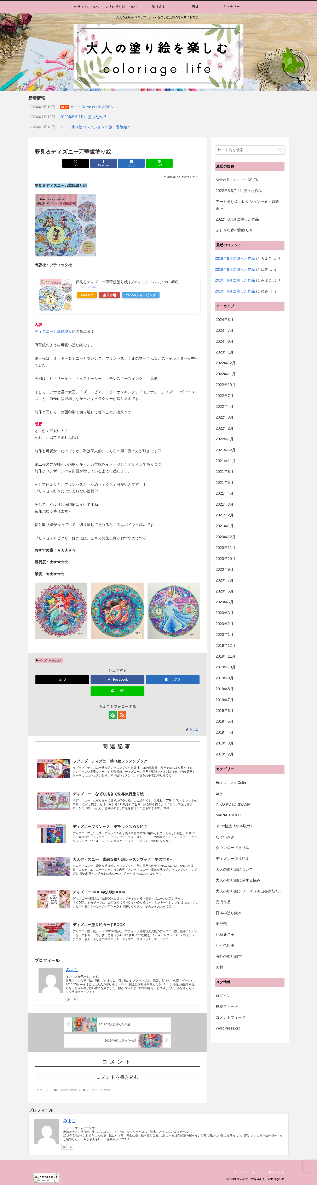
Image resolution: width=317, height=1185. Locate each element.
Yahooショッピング (141, 295)
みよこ (72, 970)
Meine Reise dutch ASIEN (237, 180)
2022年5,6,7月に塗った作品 (239, 191)
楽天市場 (109, 295)
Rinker (93, 287)
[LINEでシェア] (159, 163)
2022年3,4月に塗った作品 (237, 219)
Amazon (86, 295)
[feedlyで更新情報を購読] (113, 715)
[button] (280, 150)
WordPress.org (228, 1028)
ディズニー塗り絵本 (49, 660)
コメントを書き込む (117, 1077)
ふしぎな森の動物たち (234, 230)
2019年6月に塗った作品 (235, 258)
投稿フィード (227, 1006)
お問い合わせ (276, 1172)
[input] (249, 150)
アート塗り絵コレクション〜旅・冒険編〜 (247, 205)
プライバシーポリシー (248, 1172)
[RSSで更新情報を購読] (122, 715)
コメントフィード (231, 1017)
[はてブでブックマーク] (131, 163)
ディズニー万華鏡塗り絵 (55, 331)
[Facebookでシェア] (103, 163)
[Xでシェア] (75, 163)
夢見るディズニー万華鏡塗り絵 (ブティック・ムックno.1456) (127, 282)
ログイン (223, 996)
